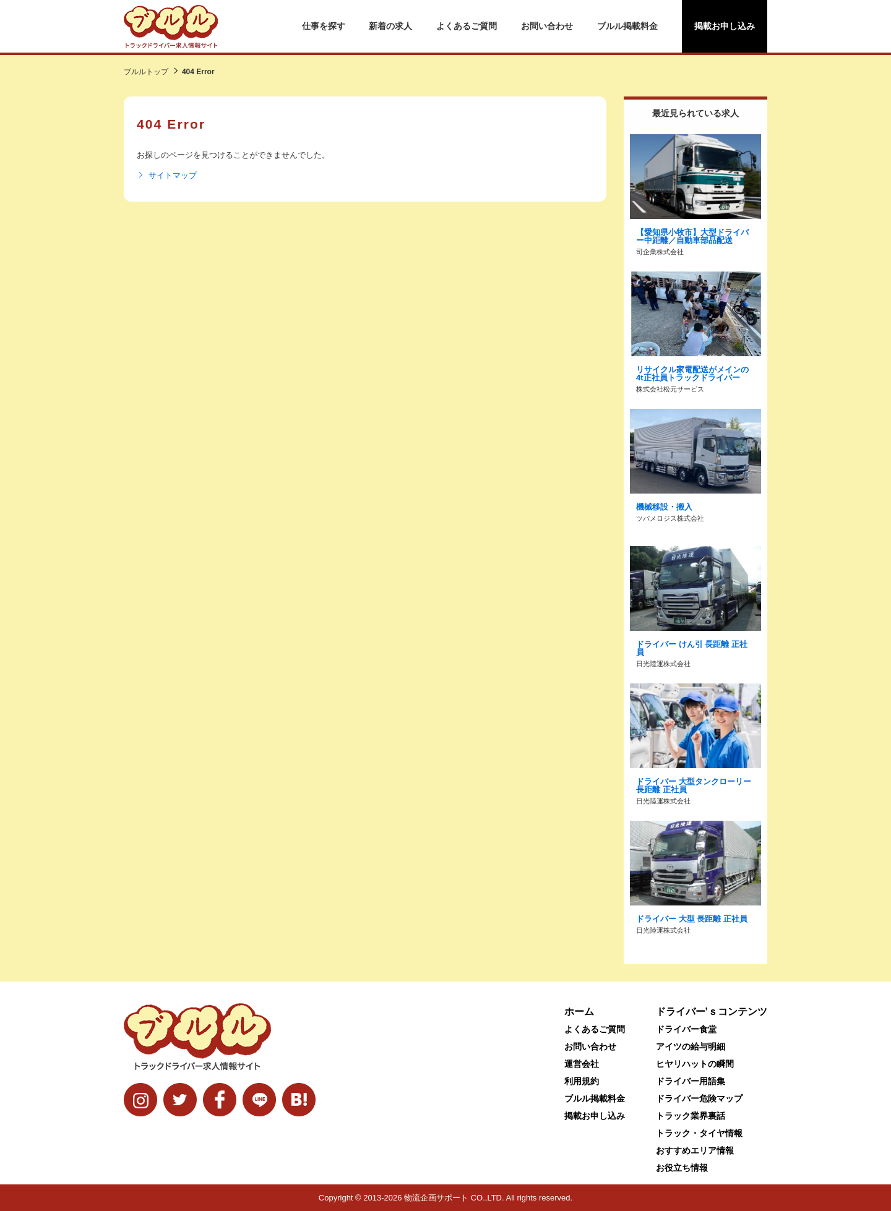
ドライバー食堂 (686, 1029)
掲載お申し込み (724, 26)
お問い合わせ (547, 26)
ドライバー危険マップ (699, 1098)
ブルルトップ (146, 71)
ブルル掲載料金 (627, 26)
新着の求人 (390, 26)
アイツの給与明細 (690, 1046)
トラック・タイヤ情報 (699, 1133)
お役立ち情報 (682, 1168)
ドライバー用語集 (690, 1081)
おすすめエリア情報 (695, 1150)
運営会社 (581, 1064)
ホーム (579, 1011)
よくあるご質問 (466, 26)
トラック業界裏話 (690, 1116)
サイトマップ (167, 175)
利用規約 (581, 1081)
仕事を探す (323, 26)
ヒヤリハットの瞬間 (695, 1064)
